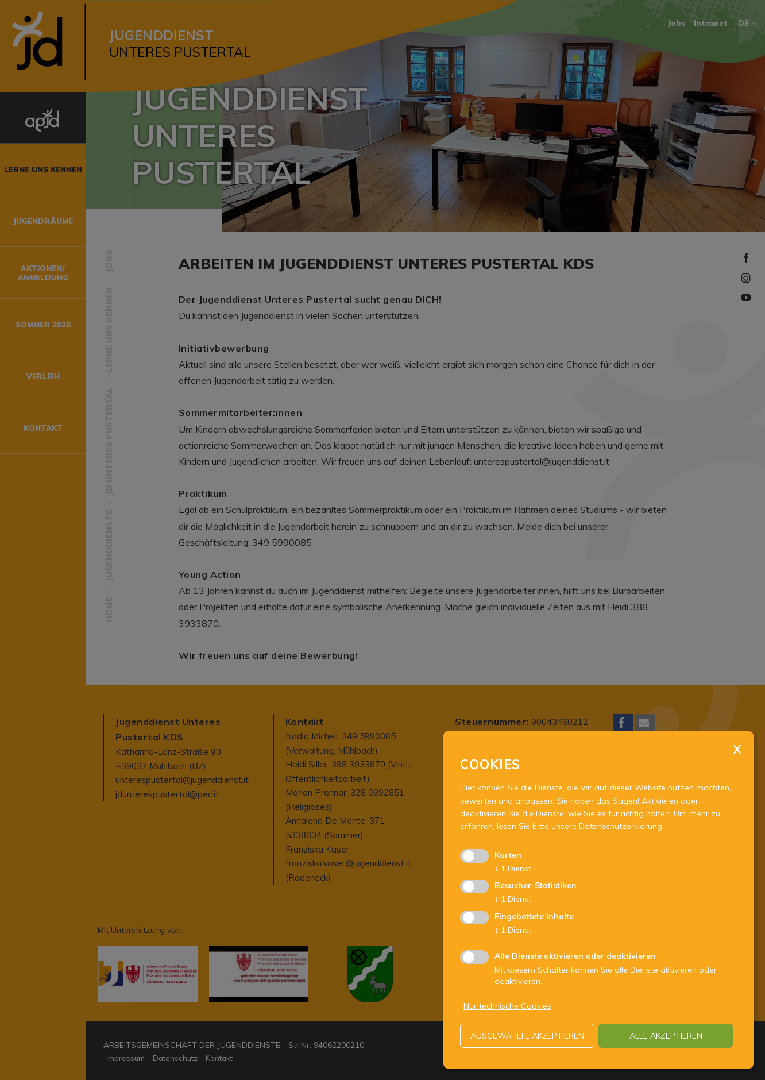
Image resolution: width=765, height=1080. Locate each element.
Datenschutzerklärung (620, 826)
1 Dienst (512, 868)
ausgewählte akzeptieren (527, 1036)
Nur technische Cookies (507, 1006)
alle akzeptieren (665, 1036)
